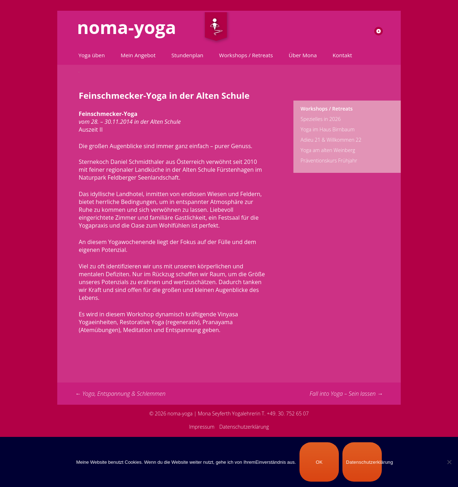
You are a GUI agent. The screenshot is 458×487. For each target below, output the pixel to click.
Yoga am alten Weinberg (328, 150)
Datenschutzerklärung (244, 426)
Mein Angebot (138, 55)
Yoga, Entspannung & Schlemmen (120, 394)
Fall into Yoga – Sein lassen (346, 394)
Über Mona (303, 55)
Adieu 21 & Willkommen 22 (331, 139)
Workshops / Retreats (246, 55)
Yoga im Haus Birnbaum (328, 129)
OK (319, 462)
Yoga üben (91, 55)
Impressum (201, 426)
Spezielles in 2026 (321, 119)
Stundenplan (187, 55)
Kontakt (342, 55)
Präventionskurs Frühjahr (329, 160)
